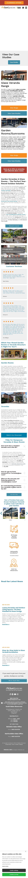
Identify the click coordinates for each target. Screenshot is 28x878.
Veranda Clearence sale (18, 463)
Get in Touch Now (14, 684)
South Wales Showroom (14, 710)
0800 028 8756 (14, 702)
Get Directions (14, 728)
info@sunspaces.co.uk (14, 703)
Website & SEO (8, 753)
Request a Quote (14, 226)
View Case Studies (14, 113)
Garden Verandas (6, 190)
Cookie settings (14, 870)
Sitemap (21, 748)
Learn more (5, 866)
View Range (14, 108)
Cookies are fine (14, 874)
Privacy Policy (8, 748)
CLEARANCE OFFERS (14, 3)
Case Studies (14, 62)
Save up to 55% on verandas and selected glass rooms (14, 170)
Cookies (17, 748)
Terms (13, 748)
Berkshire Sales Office (14, 730)
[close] (25, 851)
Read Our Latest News (12, 585)
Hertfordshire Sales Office (14, 737)
